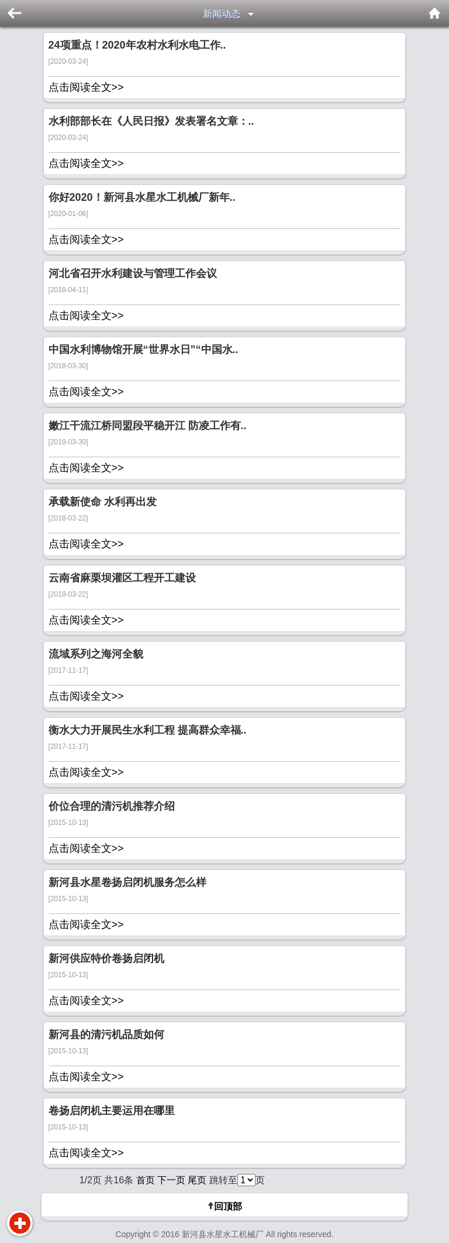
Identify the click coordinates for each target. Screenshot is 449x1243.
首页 (145, 1180)
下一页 (171, 1180)
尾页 (197, 1180)
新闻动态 (221, 14)
